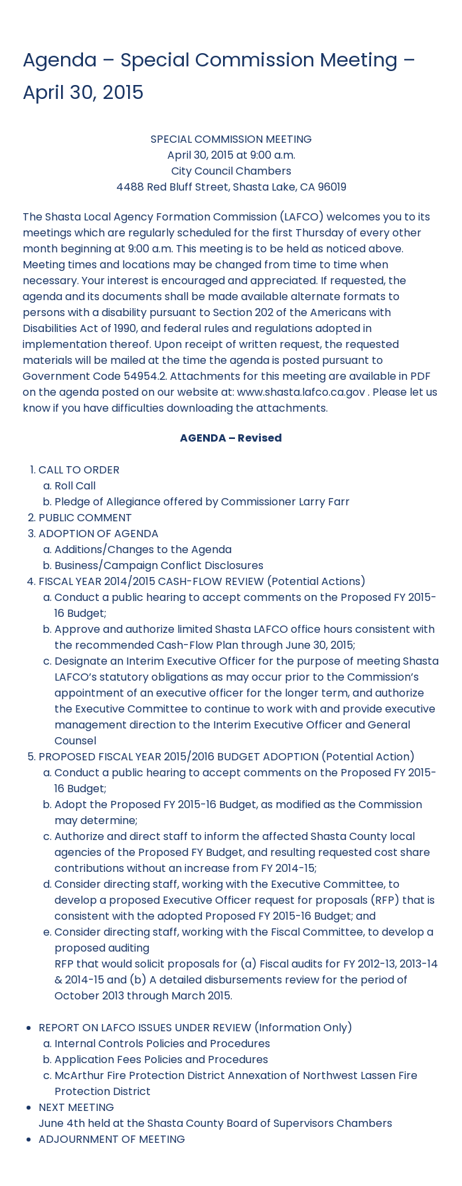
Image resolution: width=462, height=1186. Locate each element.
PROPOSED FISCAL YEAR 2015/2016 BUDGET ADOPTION (178, 756)
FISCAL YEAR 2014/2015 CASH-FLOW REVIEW (151, 581)
